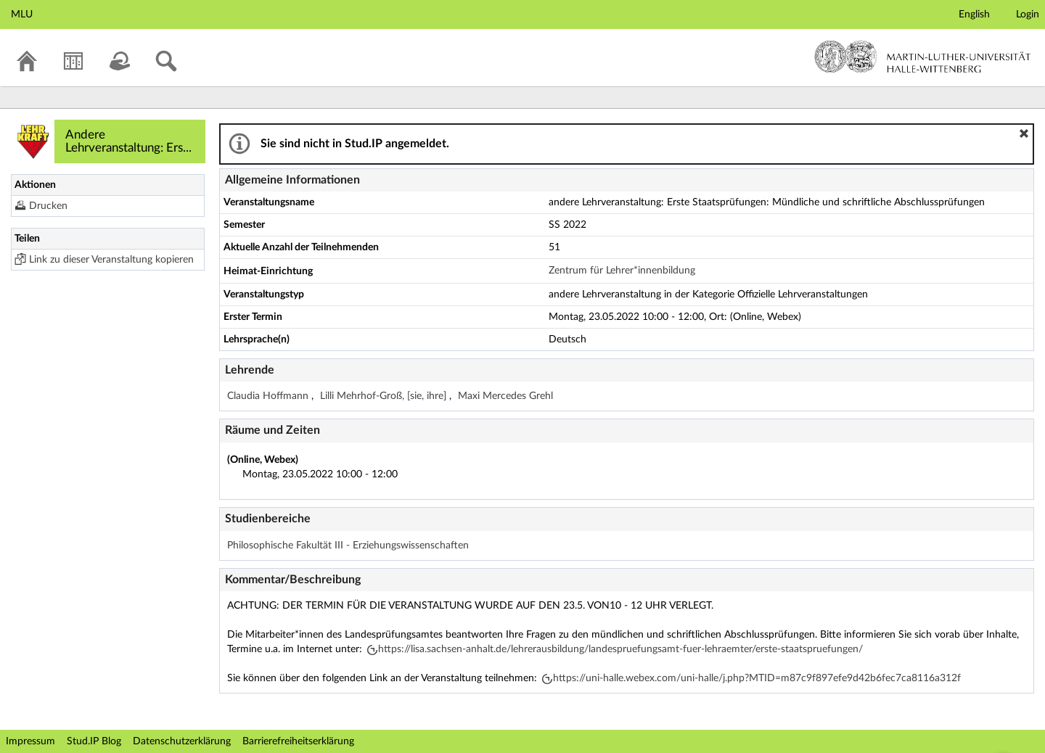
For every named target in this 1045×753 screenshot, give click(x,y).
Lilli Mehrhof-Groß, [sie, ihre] (384, 396)
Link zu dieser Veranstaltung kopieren (111, 260)
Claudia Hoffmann (269, 396)
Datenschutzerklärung (182, 741)
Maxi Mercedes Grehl (505, 396)
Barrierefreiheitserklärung (298, 741)
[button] (1024, 133)
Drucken (48, 206)
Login (1027, 14)
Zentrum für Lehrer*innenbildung (622, 271)
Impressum (30, 741)
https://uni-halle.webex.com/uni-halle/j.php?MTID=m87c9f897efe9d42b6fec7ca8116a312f (757, 678)
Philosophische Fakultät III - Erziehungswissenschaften (348, 545)
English (974, 14)
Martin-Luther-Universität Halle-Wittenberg (922, 56)
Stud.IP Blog (94, 741)
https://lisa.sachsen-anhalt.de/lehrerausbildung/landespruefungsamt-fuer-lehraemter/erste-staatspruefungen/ (620, 649)
